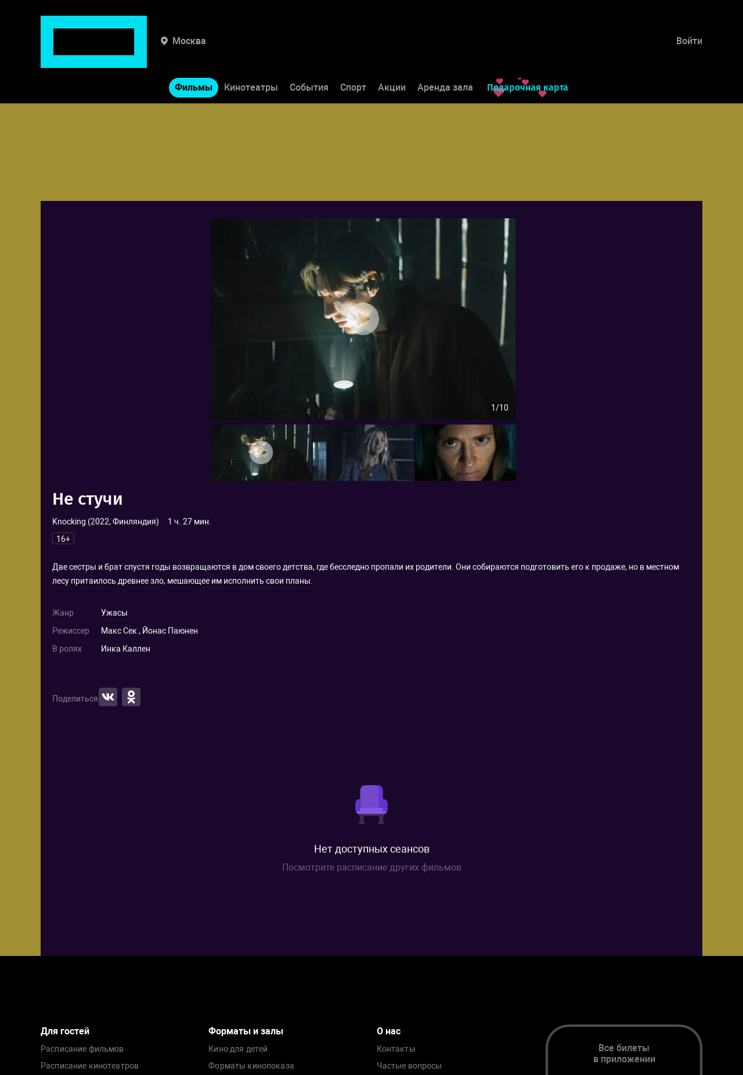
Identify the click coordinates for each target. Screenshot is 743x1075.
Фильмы (193, 51)
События (309, 51)
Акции (392, 51)
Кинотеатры (251, 51)
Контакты (396, 1049)
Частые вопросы (409, 1066)
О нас (389, 1031)
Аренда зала (445, 51)
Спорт (353, 51)
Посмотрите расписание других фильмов (371, 867)
